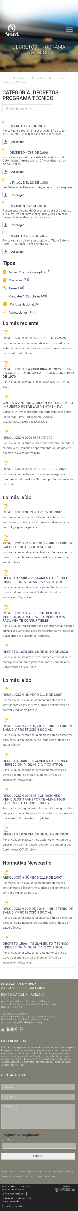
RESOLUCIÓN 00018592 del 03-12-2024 (35, 469)
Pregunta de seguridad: (21, 1135)
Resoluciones (19, 312)
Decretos (16, 280)
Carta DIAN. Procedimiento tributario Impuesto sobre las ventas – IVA (38, 405)
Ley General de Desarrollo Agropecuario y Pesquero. (37, 187)
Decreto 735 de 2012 (28, 126)
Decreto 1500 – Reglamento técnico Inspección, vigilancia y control (36, 580)
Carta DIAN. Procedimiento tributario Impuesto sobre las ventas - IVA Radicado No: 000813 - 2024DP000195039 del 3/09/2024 (37, 417)
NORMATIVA (44, 1171)
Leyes (13, 288)
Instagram (12, 1029)
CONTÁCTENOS (23, 1176)
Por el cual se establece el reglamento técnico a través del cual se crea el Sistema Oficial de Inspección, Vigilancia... (35, 592)
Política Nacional (21, 304)
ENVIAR (38, 1156)
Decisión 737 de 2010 (28, 206)
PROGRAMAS (26, 1171)
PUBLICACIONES (63, 1171)
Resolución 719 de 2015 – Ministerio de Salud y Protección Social (38, 545)
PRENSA (7, 1176)
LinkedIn (16, 1029)
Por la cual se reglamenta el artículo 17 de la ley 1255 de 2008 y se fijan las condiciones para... (34, 132)
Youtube (8, 1029)
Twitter (3, 1030)
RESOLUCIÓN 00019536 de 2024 (29, 438)
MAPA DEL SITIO (45, 1176)
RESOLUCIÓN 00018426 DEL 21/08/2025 (34, 338)
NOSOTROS (9, 1171)
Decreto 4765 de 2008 (29, 153)
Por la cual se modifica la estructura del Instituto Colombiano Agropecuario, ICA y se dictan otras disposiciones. (34, 161)
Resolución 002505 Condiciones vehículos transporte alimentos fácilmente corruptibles (34, 617)
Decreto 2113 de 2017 (29, 236)
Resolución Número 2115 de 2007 (32, 512)
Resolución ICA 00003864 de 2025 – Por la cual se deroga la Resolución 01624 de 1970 (38, 373)
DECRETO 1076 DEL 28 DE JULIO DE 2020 (35, 652)
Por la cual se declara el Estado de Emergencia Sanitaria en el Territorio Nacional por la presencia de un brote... (38, 479)
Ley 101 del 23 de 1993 (29, 183)
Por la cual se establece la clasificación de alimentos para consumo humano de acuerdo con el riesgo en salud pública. (38, 557)
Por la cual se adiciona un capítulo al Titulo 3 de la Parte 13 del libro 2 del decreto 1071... (35, 242)
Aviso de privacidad (12, 1206)
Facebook (21, 1029)
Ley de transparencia (13, 1193)
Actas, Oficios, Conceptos (26, 272)
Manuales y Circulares (25, 296)
